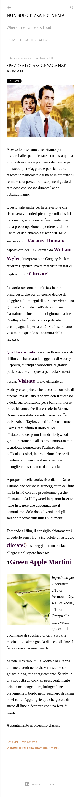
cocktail (23, 747)
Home (12, 40)
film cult (54, 747)
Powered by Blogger (40, 784)
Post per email (29, 741)
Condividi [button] (12, 741)
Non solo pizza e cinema (36, 15)
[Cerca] (71, 6)
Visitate (26, 381)
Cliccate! (39, 273)
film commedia (38, 747)
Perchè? (28, 40)
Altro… (46, 40)
